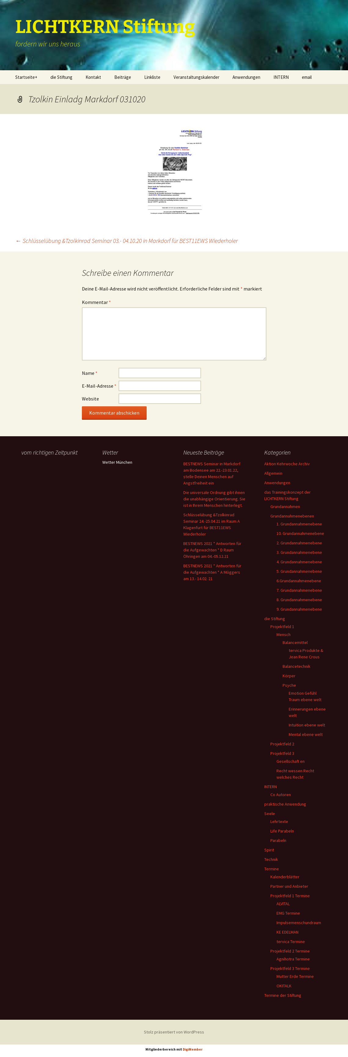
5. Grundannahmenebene (299, 571)
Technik (271, 859)
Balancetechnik (296, 666)
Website (90, 399)
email (307, 77)
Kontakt (93, 77)
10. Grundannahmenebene (300, 533)
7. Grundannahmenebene (299, 590)
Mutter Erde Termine (295, 976)
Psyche (289, 685)
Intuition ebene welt (307, 725)
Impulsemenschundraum (299, 922)
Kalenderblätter (284, 877)
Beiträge (122, 77)
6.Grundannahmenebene (299, 580)
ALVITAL (283, 903)
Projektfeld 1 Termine (290, 895)
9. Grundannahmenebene (299, 609)
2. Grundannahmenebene (299, 543)
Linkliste (152, 77)
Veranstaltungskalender (196, 77)
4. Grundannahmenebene (299, 562)
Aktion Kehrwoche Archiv (287, 463)
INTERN (281, 77)
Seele (269, 813)
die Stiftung (61, 77)
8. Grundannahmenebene (299, 599)
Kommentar (96, 302)
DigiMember (193, 1049)
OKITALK (284, 986)
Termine (271, 869)
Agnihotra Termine (293, 959)
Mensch (284, 634)
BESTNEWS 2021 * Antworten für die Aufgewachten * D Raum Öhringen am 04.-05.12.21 (212, 550)
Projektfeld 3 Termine (290, 968)
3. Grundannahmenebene (299, 552)
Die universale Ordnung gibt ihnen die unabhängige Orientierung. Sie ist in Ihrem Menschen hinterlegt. (214, 499)
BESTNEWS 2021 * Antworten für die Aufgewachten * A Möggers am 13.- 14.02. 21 (212, 572)
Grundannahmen (285, 506)
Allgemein (273, 473)
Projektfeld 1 (282, 626)
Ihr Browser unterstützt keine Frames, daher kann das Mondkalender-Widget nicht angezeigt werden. (52, 482)
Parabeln (278, 840)
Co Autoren (280, 794)
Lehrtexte (279, 821)
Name (89, 373)
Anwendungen (246, 77)
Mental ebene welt (306, 734)
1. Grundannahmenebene (299, 524)
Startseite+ (26, 77)
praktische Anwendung (285, 804)
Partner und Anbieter (289, 886)
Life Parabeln (282, 831)
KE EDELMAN (288, 932)
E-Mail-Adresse (99, 386)
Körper (289, 675)
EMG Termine (288, 913)
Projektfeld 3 (282, 753)
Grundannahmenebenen (292, 516)
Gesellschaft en (291, 761)
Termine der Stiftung (282, 995)
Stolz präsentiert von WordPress (174, 1032)
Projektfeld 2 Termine (290, 951)
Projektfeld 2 (282, 744)
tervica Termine (291, 941)
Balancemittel (295, 642)
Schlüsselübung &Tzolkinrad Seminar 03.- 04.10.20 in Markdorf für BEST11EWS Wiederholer (126, 240)
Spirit (269, 850)
